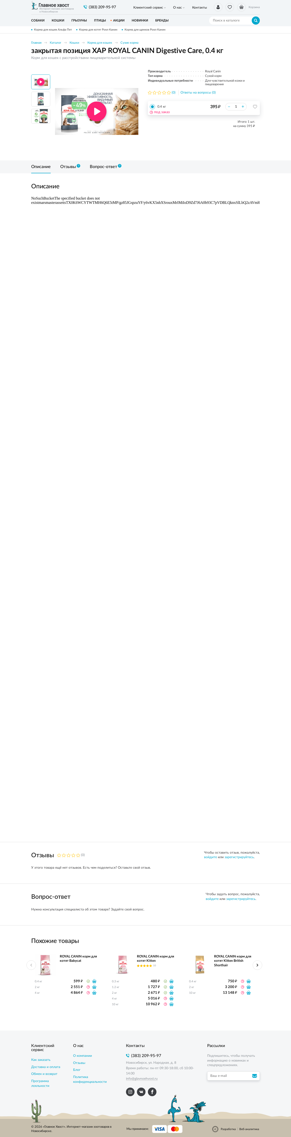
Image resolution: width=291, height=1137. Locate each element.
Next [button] (257, 965)
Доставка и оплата (45, 1067)
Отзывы (79, 1063)
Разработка (228, 1129)
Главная (36, 42)
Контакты (189, 7)
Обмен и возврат (44, 1074)
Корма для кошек (99, 42)
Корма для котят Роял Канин (99, 29)
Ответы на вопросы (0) (198, 92)
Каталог (55, 42)
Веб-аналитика (249, 1129)
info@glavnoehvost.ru (142, 1078)
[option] (96, 111)
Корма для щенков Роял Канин (145, 29)
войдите (210, 857)
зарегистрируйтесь (239, 857)
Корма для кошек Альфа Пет (53, 29)
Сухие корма (129, 42)
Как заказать (40, 1060)
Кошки (74, 42)
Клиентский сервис (146, 7)
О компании (82, 1056)
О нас (171, 7)
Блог (76, 1070)
